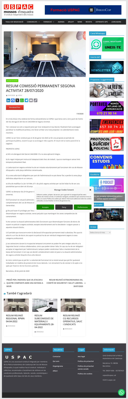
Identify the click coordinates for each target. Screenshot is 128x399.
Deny (64, 207)
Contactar (56, 356)
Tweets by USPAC (106, 197)
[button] (90, 190)
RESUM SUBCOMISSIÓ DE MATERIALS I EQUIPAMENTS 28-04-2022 (44, 321)
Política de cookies (85, 374)
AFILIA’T (71, 22)
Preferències (83, 207)
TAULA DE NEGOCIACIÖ (14, 22)
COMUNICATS (32, 22)
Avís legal (81, 356)
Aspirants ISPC (102, 22)
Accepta (45, 207)
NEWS (80, 22)
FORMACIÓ (47, 22)
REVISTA (89, 22)
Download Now (14, 107)
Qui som (56, 361)
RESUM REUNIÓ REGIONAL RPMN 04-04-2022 (15, 318)
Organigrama (58, 366)
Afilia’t (55, 371)
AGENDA (61, 22)
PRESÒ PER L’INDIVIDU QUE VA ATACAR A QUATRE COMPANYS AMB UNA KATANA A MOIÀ (23, 283)
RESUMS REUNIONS (12, 80)
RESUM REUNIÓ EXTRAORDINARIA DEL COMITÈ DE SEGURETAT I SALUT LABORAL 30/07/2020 (66, 283)
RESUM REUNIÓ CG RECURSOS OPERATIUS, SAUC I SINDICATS (72, 320)
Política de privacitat (86, 361)
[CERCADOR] (116, 22)
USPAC (20, 95)
